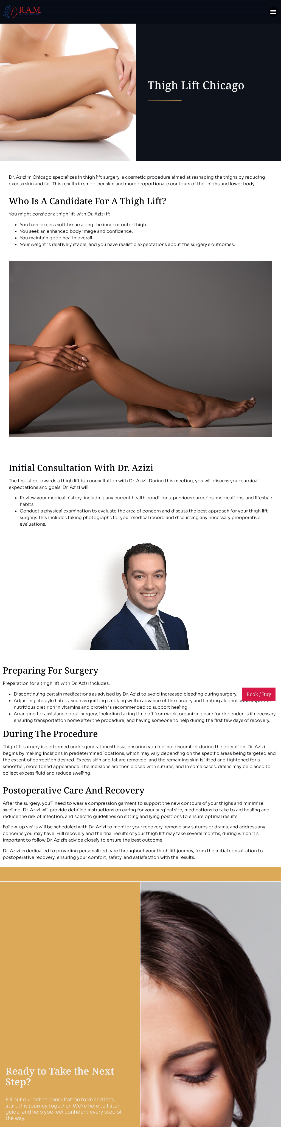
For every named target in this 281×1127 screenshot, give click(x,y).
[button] (273, 12)
